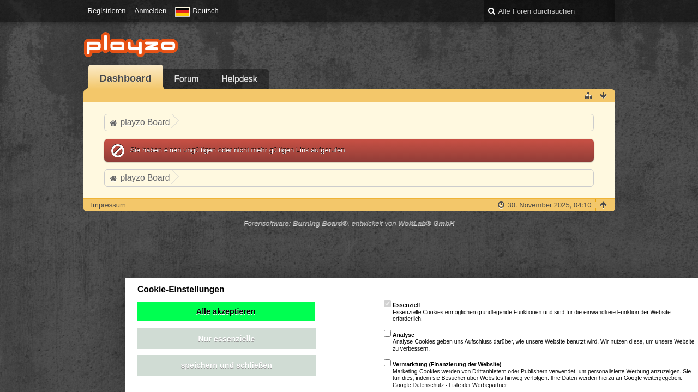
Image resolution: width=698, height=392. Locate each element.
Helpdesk (239, 78)
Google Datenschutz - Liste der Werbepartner (450, 385)
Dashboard (126, 78)
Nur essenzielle (226, 338)
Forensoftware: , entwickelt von (349, 223)
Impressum (108, 205)
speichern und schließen (226, 365)
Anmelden (151, 11)
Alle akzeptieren (226, 311)
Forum (186, 78)
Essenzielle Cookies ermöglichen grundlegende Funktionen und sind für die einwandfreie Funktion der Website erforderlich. (527, 312)
